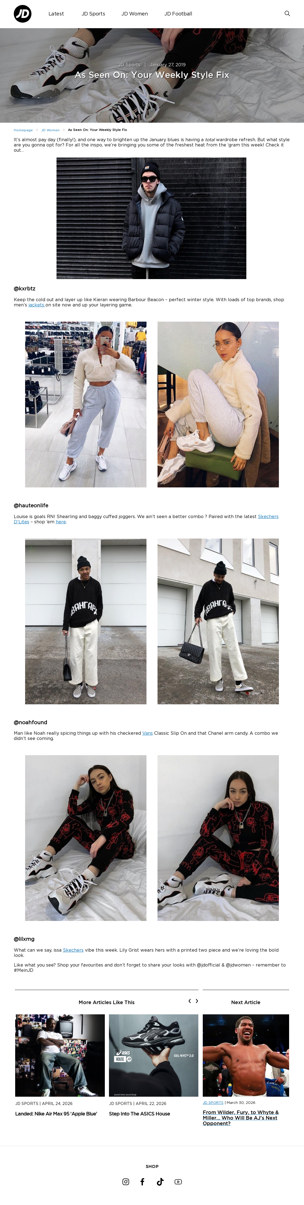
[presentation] (189, 1001)
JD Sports (93, 14)
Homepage (23, 130)
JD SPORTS (213, 1103)
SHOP (152, 1166)
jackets (37, 305)
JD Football (178, 14)
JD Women (134, 14)
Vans (147, 733)
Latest (56, 14)
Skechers (73, 950)
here (61, 522)
